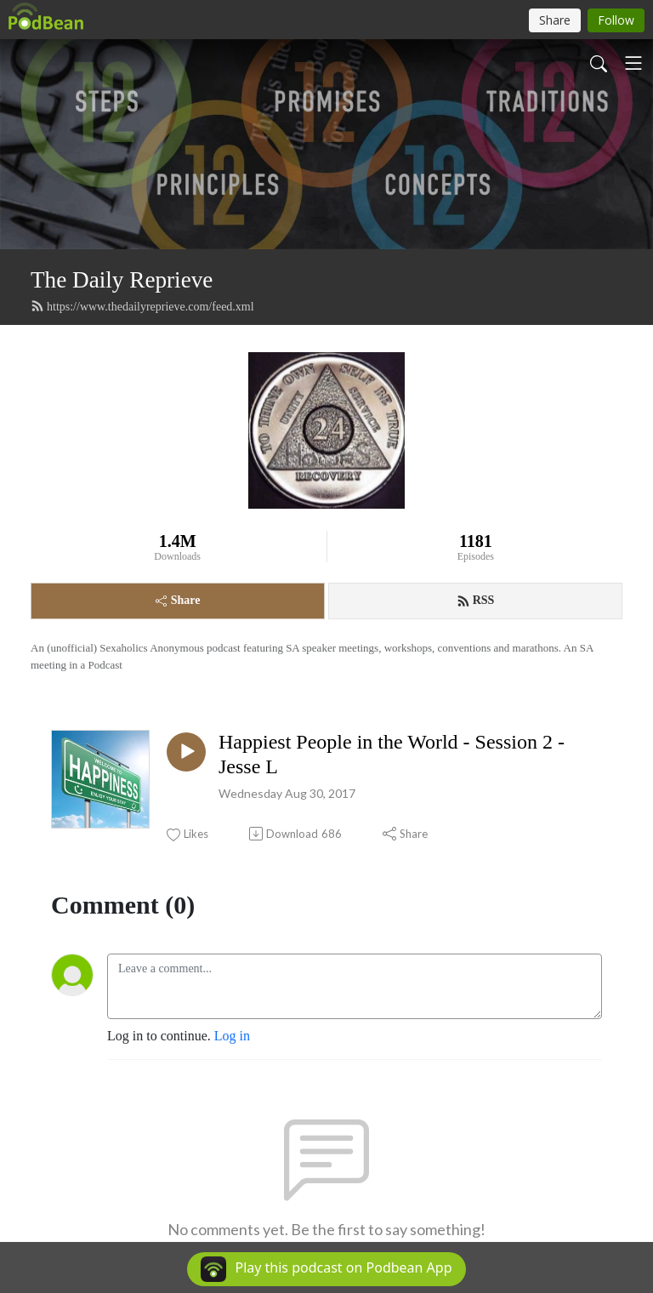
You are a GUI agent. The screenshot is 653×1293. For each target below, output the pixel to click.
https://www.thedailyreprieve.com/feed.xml (142, 306)
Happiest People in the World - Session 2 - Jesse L (392, 754)
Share (178, 600)
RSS (476, 600)
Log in (232, 1035)
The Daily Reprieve (122, 280)
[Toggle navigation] (633, 63)
